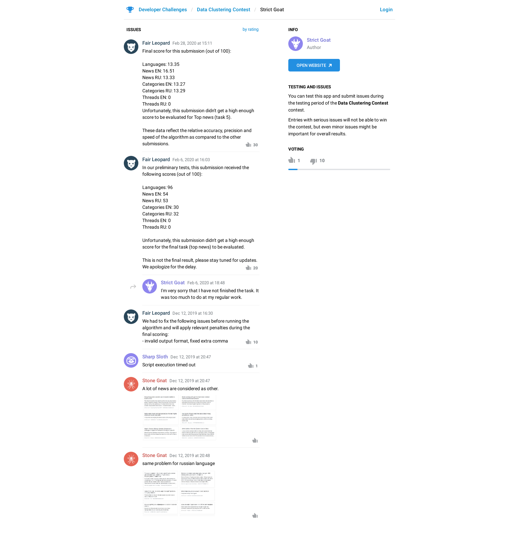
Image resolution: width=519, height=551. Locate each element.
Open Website (311, 65)
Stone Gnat (154, 381)
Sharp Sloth (155, 357)
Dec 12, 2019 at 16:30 (192, 313)
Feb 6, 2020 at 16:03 (191, 159)
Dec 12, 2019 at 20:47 (190, 356)
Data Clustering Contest (223, 10)
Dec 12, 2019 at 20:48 (189, 455)
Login (386, 10)
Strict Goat (319, 40)
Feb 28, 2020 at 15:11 (192, 43)
